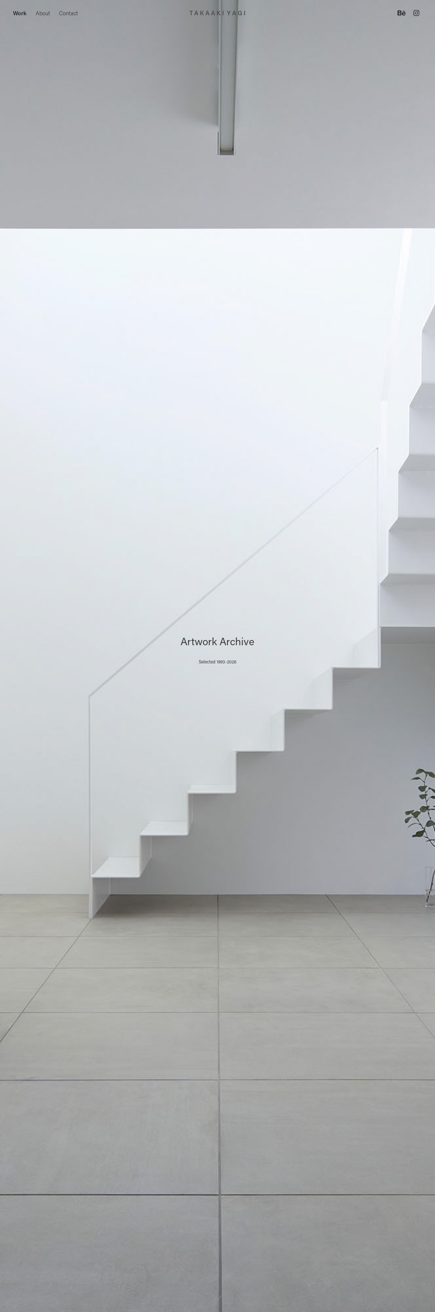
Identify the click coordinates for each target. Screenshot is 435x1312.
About (43, 13)
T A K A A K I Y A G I (217, 13)
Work (19, 13)
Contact (68, 13)
